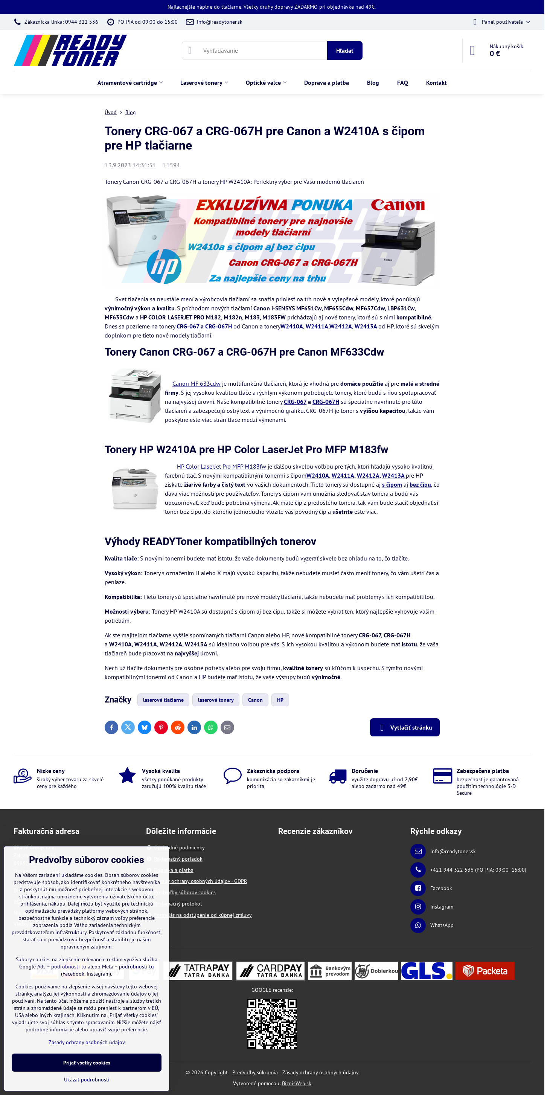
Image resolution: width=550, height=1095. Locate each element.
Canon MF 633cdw (196, 383)
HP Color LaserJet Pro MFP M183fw (221, 466)
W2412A (340, 326)
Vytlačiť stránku (405, 727)
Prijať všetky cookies (86, 1062)
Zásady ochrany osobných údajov (320, 1072)
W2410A (291, 326)
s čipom (392, 484)
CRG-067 (188, 326)
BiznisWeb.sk (296, 1083)
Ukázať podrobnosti (87, 1079)
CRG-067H (218, 326)
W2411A (317, 326)
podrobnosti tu (68, 966)
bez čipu (420, 484)
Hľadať (344, 50)
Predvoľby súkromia (255, 1072)
